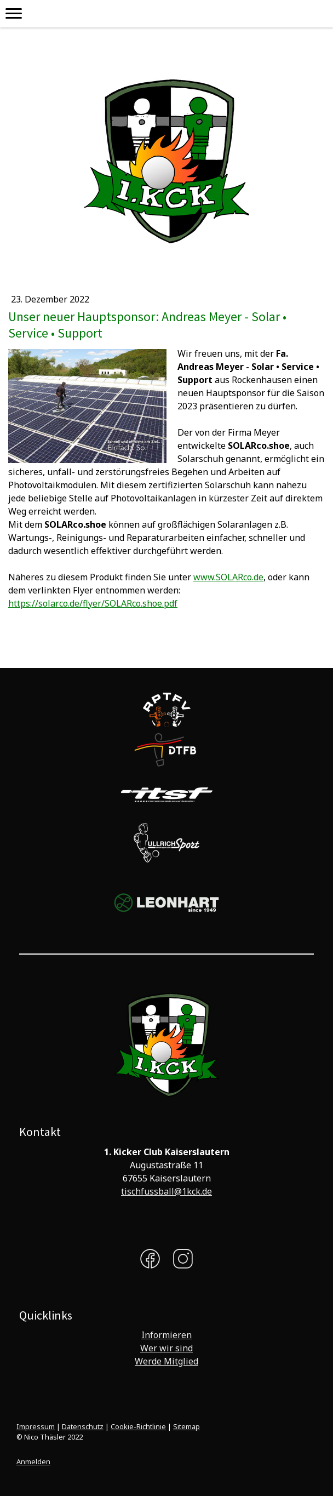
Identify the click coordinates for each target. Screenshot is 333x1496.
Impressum (35, 1426)
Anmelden (33, 1461)
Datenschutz (83, 1426)
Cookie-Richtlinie (138, 1426)
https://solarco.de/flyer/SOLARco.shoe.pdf (92, 603)
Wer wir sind (166, 1348)
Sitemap (186, 1426)
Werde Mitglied (166, 1361)
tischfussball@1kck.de (166, 1191)
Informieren (166, 1335)
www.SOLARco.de (228, 577)
